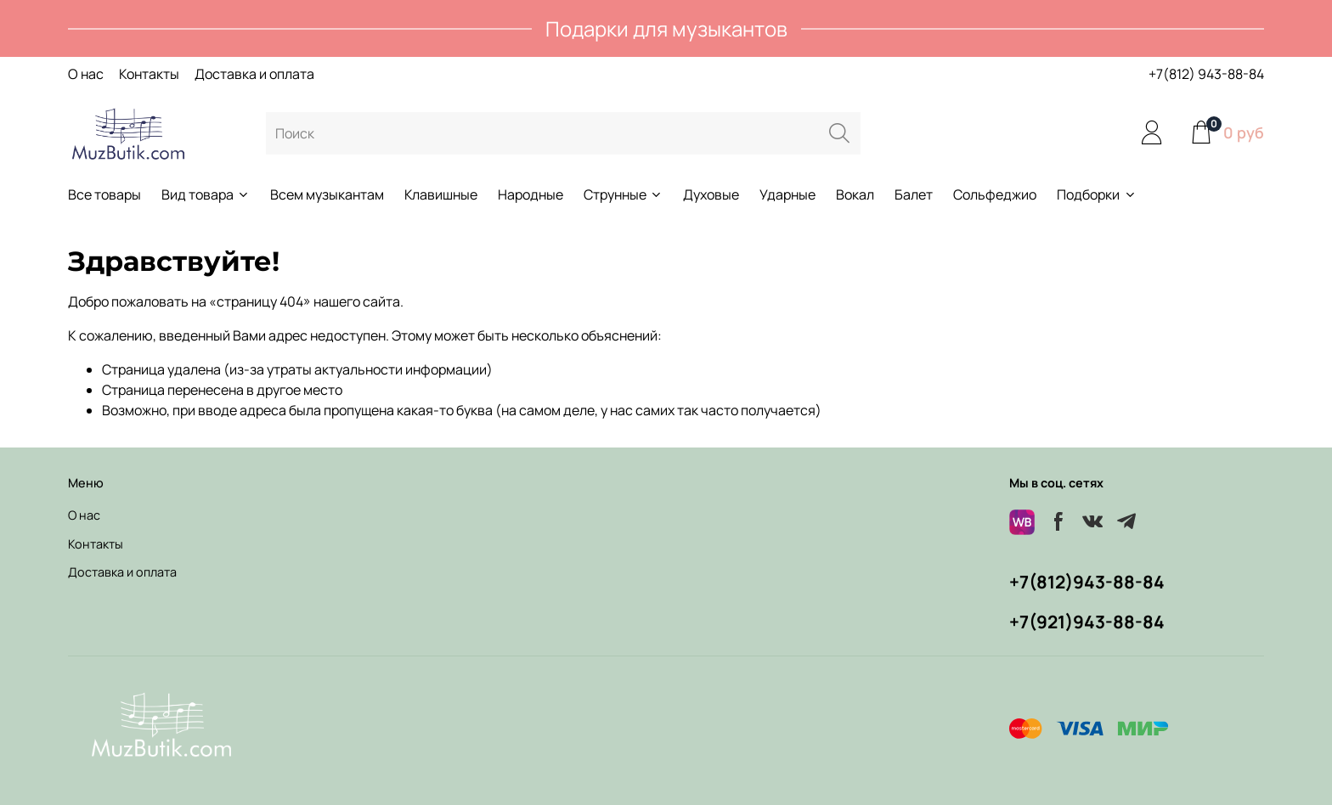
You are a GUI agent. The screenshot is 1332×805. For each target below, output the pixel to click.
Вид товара (205, 194)
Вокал (855, 194)
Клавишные (440, 194)
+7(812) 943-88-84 (1206, 74)
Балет (914, 194)
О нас (86, 74)
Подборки (1096, 194)
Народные (530, 194)
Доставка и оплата (254, 74)
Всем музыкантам (327, 194)
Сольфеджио (994, 194)
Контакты (149, 74)
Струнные (623, 194)
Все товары (104, 194)
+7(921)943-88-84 (1087, 621)
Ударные (787, 194)
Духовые (711, 194)
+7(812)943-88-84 (1087, 582)
